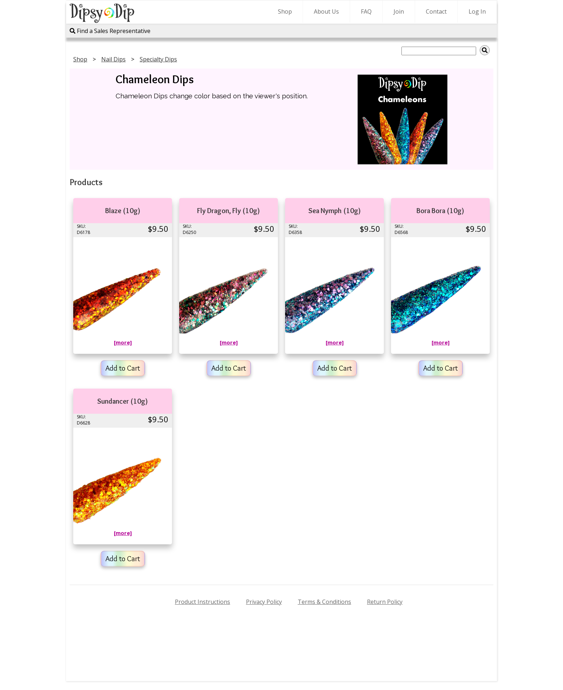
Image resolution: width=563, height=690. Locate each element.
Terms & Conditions (324, 602)
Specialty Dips (158, 59)
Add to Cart (123, 368)
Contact (436, 11)
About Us (326, 11)
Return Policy (385, 602)
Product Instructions (202, 602)
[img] (485, 50)
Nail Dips (113, 59)
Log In (477, 11)
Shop (285, 11)
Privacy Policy (264, 602)
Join (399, 11)
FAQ (366, 11)
